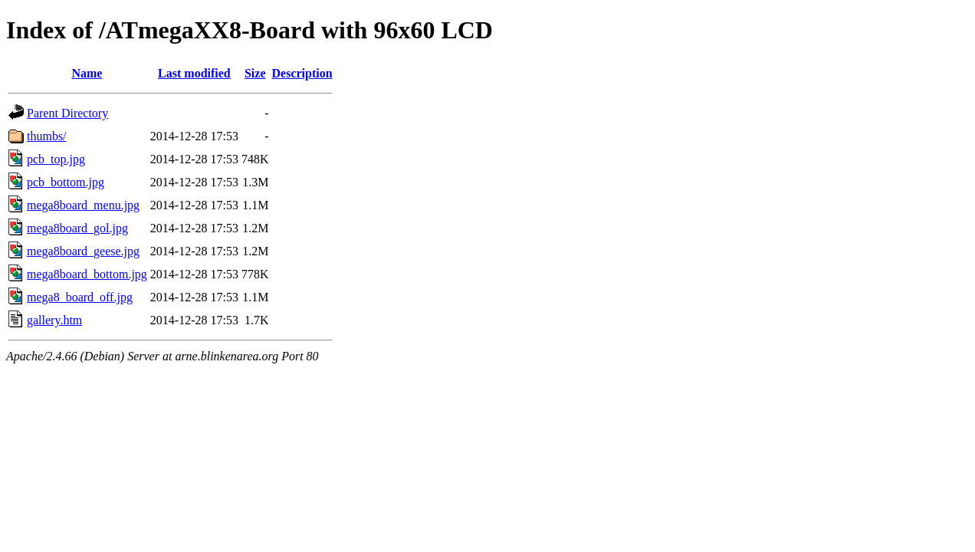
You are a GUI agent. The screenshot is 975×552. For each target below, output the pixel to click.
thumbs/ (47, 136)
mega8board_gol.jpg (77, 228)
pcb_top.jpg (56, 159)
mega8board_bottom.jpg (87, 274)
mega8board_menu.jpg (83, 205)
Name (86, 73)
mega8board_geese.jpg (83, 251)
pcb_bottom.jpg (65, 182)
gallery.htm (54, 320)
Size (255, 73)
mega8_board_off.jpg (80, 297)
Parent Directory (67, 113)
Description (302, 73)
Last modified (194, 73)
